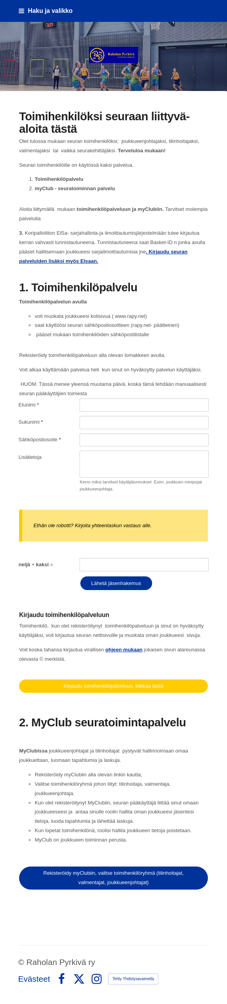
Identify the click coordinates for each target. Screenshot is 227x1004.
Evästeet (34, 979)
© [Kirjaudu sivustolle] (22, 962)
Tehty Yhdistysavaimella (133, 979)
